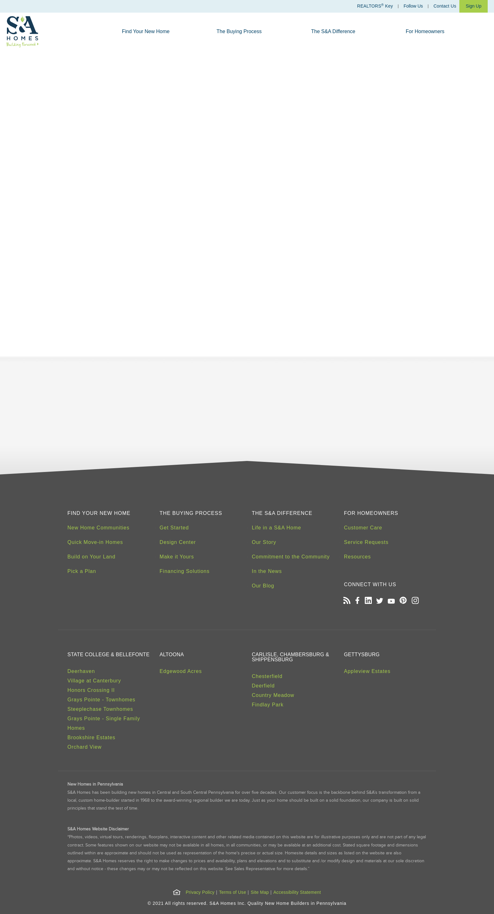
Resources (357, 556)
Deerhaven (81, 671)
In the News (267, 571)
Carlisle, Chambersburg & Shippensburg (290, 657)
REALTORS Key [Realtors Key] (375, 6)
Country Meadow (273, 695)
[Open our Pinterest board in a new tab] (403, 601)
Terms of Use (232, 892)
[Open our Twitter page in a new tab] (379, 601)
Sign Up (473, 6)
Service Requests (366, 542)
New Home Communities (98, 527)
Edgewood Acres (181, 671)
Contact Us (445, 6)
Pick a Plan (81, 571)
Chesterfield (267, 676)
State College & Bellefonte (108, 654)
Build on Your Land (91, 556)
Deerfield (263, 685)
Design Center (178, 542)
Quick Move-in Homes (95, 542)
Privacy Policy (200, 892)
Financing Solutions (185, 571)
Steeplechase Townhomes (100, 709)
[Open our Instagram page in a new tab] (415, 601)
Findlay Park (268, 704)
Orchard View (84, 747)
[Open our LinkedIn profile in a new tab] (368, 601)
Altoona (172, 654)
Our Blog (263, 585)
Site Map (260, 892)
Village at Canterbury (94, 680)
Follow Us (413, 6)
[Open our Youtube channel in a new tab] (391, 601)
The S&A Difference (333, 31)
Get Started (174, 527)
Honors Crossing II (91, 690)
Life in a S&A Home (276, 527)
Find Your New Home (145, 31)
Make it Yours (177, 556)
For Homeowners (425, 31)
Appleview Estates (367, 671)
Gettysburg (362, 654)
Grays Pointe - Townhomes (101, 699)
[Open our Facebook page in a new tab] (357, 601)
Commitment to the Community (291, 556)
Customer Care (363, 527)
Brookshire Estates (91, 737)
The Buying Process (238, 31)
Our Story (264, 542)
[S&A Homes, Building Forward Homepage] (22, 31)
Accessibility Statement (297, 892)
